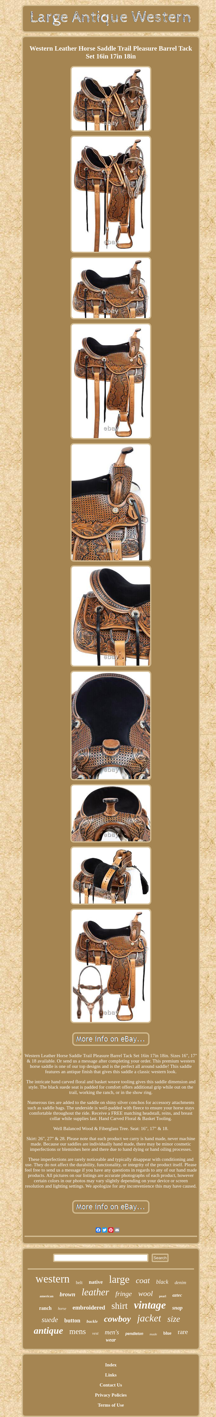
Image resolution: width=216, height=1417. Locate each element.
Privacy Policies (111, 1395)
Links (111, 1374)
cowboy (117, 1319)
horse (62, 1308)
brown (67, 1294)
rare (183, 1332)
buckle (92, 1321)
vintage (150, 1305)
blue (167, 1333)
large (119, 1279)
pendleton (134, 1334)
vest (95, 1333)
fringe (124, 1294)
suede (49, 1320)
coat (143, 1280)
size (173, 1319)
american (46, 1296)
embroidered (89, 1307)
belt (79, 1282)
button (72, 1320)
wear (111, 1340)
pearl (162, 1296)
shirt (119, 1306)
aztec (177, 1295)
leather (95, 1292)
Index (111, 1364)
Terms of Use (111, 1405)
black (162, 1282)
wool (145, 1293)
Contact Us (111, 1384)
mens (77, 1331)
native (96, 1282)
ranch (45, 1308)
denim (180, 1282)
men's (112, 1332)
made (153, 1334)
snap (177, 1308)
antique (48, 1330)
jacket (149, 1318)
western (52, 1279)
